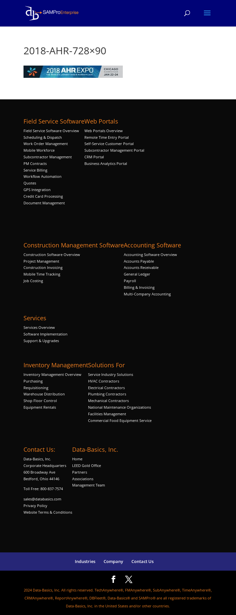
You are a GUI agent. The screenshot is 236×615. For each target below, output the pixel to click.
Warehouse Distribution (44, 393)
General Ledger (137, 274)
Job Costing (33, 280)
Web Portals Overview (103, 130)
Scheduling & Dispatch (43, 137)
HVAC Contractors (103, 381)
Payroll (130, 280)
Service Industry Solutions (110, 374)
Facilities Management (107, 413)
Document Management (45, 202)
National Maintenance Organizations (119, 407)
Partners (79, 472)
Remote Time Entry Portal (106, 137)
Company (113, 561)
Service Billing (35, 170)
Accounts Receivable (141, 267)
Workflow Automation (43, 176)
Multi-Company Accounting (147, 293)
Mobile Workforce (39, 150)
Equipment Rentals (40, 407)
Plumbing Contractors (107, 393)
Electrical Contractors (106, 387)
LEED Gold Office (86, 465)
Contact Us (142, 561)
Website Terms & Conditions (48, 512)
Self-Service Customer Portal (109, 143)
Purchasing (33, 381)
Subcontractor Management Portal (114, 150)
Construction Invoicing (44, 267)
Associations (82, 478)
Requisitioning (36, 387)
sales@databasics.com (42, 498)
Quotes (30, 182)
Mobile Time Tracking (42, 274)
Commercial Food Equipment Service (120, 420)
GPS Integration (37, 189)
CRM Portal (94, 156)
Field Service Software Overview (51, 130)
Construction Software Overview (52, 254)
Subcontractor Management (48, 156)
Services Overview (39, 327)
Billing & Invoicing (139, 287)
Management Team (88, 485)
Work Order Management (46, 143)
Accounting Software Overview (150, 254)
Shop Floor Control (40, 400)
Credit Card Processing (43, 196)
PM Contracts (35, 163)
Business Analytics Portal (105, 163)
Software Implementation (46, 334)
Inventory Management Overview (52, 374)
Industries (85, 561)
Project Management (41, 261)
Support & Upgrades (41, 340)
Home (77, 458)
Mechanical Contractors (108, 400)
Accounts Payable (139, 261)
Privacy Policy (35, 505)
